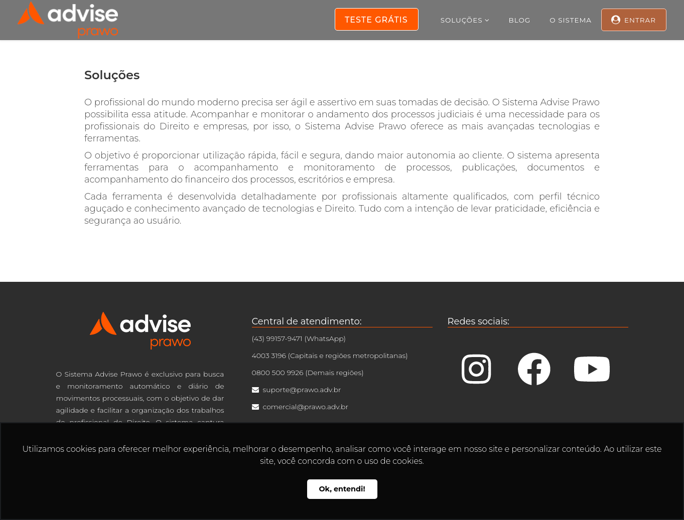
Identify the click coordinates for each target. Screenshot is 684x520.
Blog (520, 20)
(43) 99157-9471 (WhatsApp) (299, 338)
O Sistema (571, 20)
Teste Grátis (376, 20)
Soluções (462, 20)
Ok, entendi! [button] (342, 488)
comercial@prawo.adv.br (305, 406)
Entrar (640, 20)
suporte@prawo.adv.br (302, 389)
